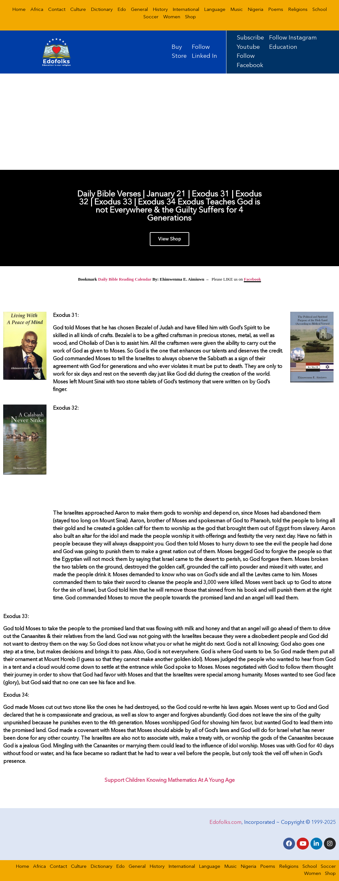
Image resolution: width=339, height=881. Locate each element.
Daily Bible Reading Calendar (124, 279)
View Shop (169, 242)
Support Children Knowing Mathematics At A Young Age (170, 780)
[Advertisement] (169, 122)
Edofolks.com (225, 821)
